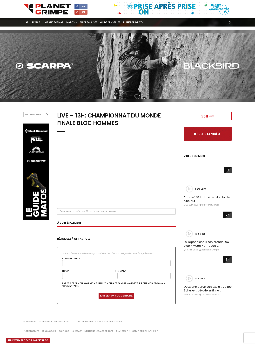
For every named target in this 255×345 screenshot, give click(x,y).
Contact (64, 331)
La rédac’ (77, 331)
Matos (70, 22)
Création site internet (145, 331)
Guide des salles (110, 22)
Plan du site (123, 331)
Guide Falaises (88, 22)
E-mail (121, 271)
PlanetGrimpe (31, 331)
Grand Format (54, 22)
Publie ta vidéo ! (207, 134)
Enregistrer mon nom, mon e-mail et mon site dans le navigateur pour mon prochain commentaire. (113, 284)
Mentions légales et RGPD (99, 331)
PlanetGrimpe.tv (133, 22)
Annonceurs (49, 331)
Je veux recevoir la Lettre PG (28, 340)
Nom (65, 271)
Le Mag (36, 22)
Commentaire (71, 258)
